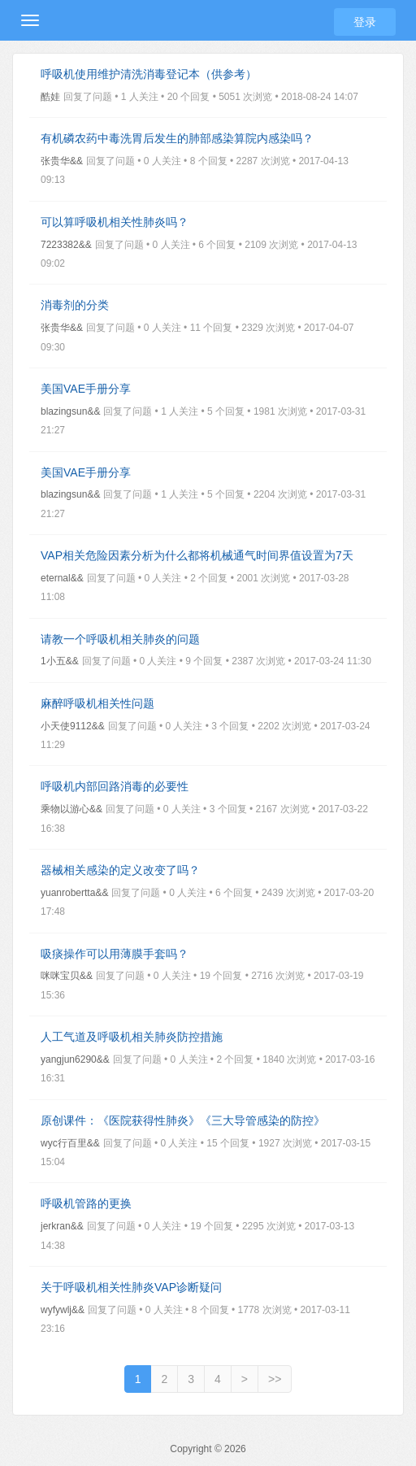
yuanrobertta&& (74, 892)
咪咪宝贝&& (67, 975)
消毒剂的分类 (75, 304)
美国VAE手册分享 (86, 388)
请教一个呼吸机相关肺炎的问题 (120, 639)
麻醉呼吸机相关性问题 (97, 703)
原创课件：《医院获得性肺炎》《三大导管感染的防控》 (183, 1120)
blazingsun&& (70, 411)
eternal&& (62, 578)
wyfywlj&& (62, 1310)
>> (274, 1379)
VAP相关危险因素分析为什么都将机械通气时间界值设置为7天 (197, 555)
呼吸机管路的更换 (86, 1203)
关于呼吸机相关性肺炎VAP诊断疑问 (131, 1287)
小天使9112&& (73, 726)
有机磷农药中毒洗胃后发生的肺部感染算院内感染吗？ (177, 138)
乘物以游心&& (71, 809)
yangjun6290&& (75, 1059)
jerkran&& (62, 1226)
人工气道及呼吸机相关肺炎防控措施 (132, 1036)
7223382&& (66, 244)
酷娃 (50, 96)
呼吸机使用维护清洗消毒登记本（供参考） (149, 73)
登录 (364, 21)
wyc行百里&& (70, 1143)
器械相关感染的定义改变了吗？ (120, 870)
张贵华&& (62, 161)
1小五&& (60, 661)
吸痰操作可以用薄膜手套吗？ (114, 953)
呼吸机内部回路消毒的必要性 (114, 786)
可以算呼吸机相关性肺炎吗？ (114, 221)
